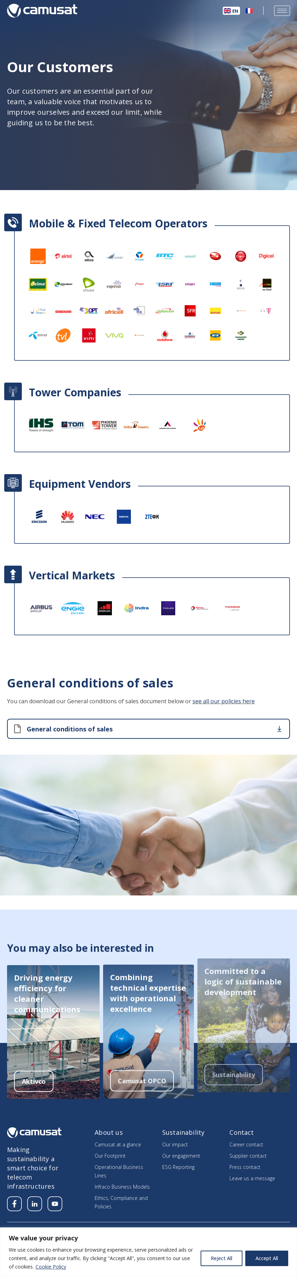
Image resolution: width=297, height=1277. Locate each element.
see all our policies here (223, 690)
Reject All (221, 1258)
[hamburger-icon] (282, 11)
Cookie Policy (51, 1266)
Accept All (266, 1258)
